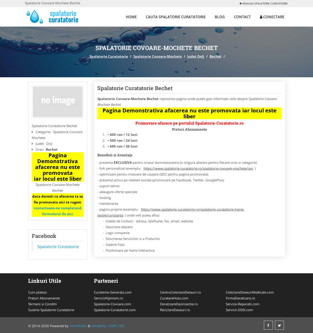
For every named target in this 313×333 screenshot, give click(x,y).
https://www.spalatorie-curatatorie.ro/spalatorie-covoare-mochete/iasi (198, 168)
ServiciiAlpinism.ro (108, 298)
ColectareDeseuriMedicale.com (250, 292)
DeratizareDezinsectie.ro (179, 304)
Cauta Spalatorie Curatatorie (176, 16)
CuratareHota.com (174, 298)
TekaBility (98, 326)
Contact (242, 16)
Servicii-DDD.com (239, 310)
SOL (122, 326)
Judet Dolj (195, 56)
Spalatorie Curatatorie (108, 56)
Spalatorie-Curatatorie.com (115, 310)
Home (131, 16)
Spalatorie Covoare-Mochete (157, 56)
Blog (220, 16)
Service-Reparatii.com (242, 304)
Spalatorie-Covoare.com (112, 304)
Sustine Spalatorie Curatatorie (51, 310)
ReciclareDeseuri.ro (175, 310)
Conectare (272, 16)
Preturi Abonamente (44, 298)
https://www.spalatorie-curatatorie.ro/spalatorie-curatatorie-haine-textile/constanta (170, 212)
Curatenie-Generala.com (113, 292)
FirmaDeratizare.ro (240, 298)
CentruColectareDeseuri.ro (180, 292)
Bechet (216, 56)
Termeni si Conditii (42, 304)
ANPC (113, 326)
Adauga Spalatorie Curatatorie (264, 3)
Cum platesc (37, 292)
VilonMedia (78, 326)
